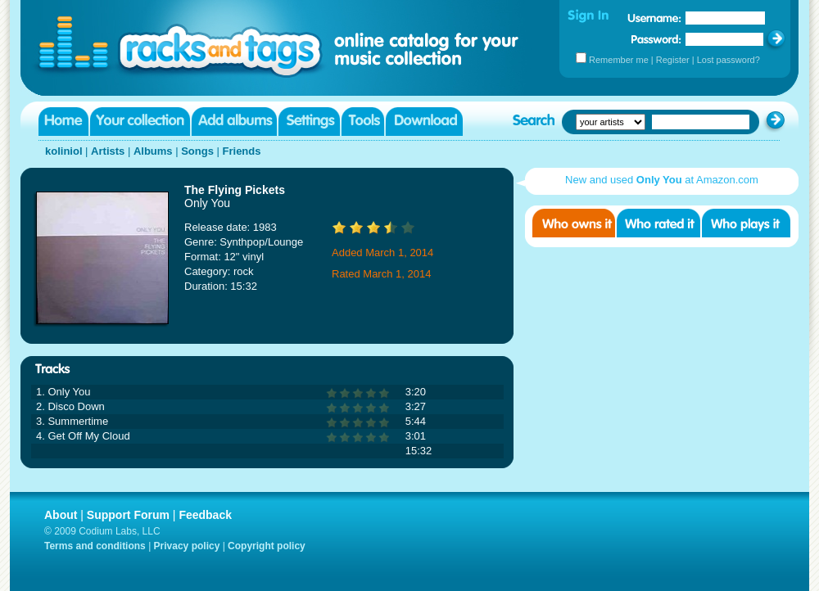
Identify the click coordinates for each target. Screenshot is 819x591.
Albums (153, 151)
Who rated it (658, 223)
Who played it (746, 223)
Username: (654, 18)
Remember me (619, 60)
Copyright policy (266, 546)
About (60, 514)
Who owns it (573, 223)
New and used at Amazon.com (661, 180)
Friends (242, 151)
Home (63, 121)
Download (424, 121)
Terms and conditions (95, 546)
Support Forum (128, 514)
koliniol (64, 151)
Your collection (140, 121)
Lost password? (728, 60)
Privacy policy (187, 546)
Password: (656, 38)
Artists (107, 151)
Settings (309, 121)
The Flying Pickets (234, 189)
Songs (197, 151)
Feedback (205, 514)
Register (673, 60)
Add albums (234, 121)
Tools (363, 121)
